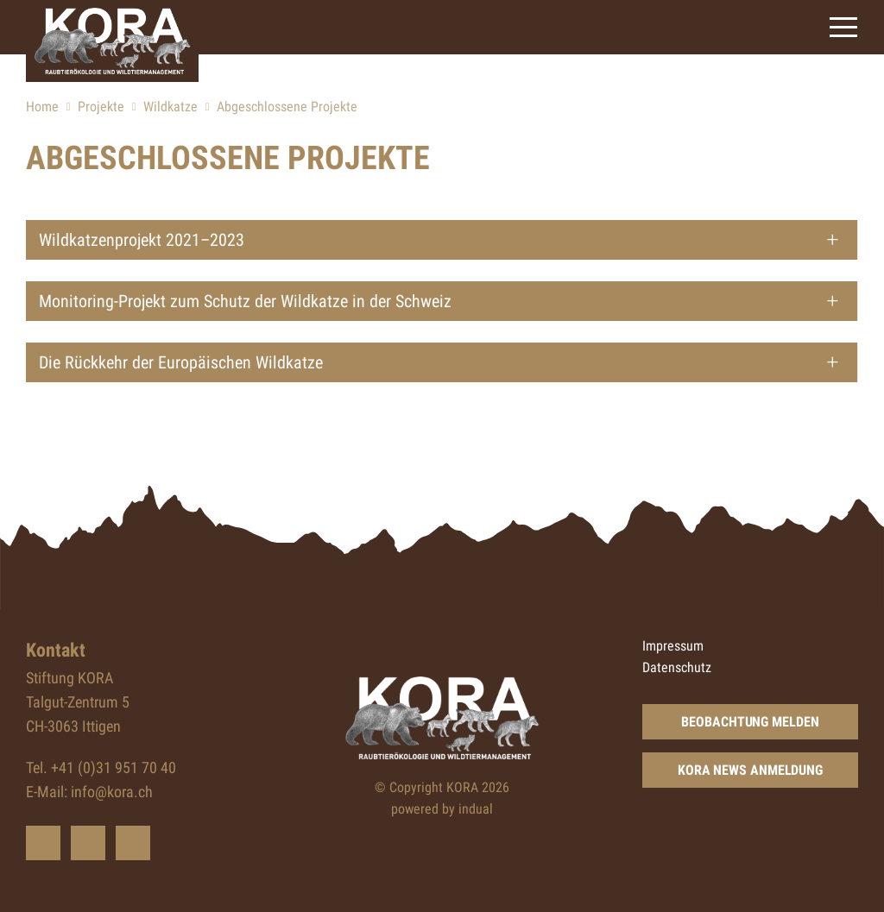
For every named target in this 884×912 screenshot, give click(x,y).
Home (42, 106)
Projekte (101, 106)
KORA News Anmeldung (750, 770)
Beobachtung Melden (749, 722)
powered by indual (442, 809)
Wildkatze (170, 106)
